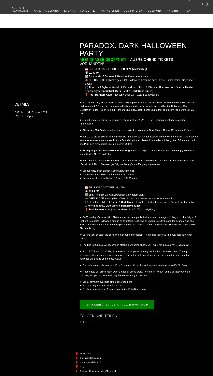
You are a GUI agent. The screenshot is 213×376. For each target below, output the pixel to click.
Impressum (85, 353)
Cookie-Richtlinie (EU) (90, 362)
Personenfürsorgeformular (132, 76)
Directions (139, 289)
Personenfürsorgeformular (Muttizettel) (98, 371)
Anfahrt (134, 178)
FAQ (82, 366)
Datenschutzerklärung (90, 358)
